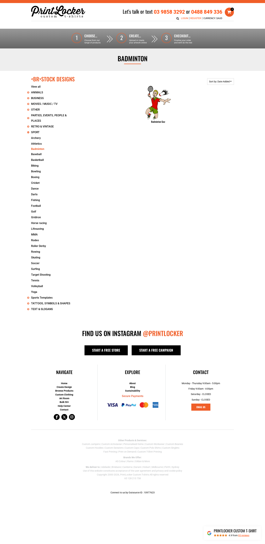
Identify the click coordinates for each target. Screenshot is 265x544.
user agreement (143, 470)
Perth (167, 467)
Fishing (35, 200)
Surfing (35, 269)
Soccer (35, 263)
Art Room (64, 398)
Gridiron (36, 217)
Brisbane (116, 467)
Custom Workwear (154, 444)
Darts (34, 194)
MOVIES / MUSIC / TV (44, 103)
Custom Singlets (170, 447)
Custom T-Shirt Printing (150, 451)
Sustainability (132, 390)
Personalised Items (133, 444)
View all (36, 86)
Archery (36, 138)
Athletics (36, 143)
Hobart (146, 467)
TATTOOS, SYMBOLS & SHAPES (50, 303)
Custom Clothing (64, 394)
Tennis (35, 280)
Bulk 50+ (64, 402)
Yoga (34, 292)
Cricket (35, 182)
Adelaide (105, 467)
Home (64, 383)
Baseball (36, 154)
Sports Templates (42, 297)
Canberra (127, 467)
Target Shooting (41, 274)
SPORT (35, 132)
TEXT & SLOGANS (42, 309)
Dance (35, 188)
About (132, 383)
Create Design (64, 387)
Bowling (36, 171)
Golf (33, 211)
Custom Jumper (90, 444)
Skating (35, 257)
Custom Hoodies (94, 447)
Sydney (175, 467)
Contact (64, 409)
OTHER (35, 109)
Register (195, 18)
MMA (34, 234)
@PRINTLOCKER (163, 333)
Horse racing (39, 223)
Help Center (64, 406)
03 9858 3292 (169, 12)
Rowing (35, 251)
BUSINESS (37, 98)
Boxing (35, 177)
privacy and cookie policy (169, 470)
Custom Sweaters (114, 447)
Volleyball (37, 286)
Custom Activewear (112, 444)
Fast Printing (110, 451)
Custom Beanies (174, 444)
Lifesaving (37, 228)
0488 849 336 (206, 12)
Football (36, 205)
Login (184, 18)
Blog (132, 387)
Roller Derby (38, 246)
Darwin (137, 467)
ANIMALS (37, 92)
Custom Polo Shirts (151, 447)
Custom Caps (132, 447)
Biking (35, 165)
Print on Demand (127, 451)
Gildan (138, 461)
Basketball (37, 160)
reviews (243, 535)
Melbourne (157, 467)
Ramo (130, 461)
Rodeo (35, 240)
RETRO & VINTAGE (42, 126)
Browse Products (64, 390)
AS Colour (120, 461)
